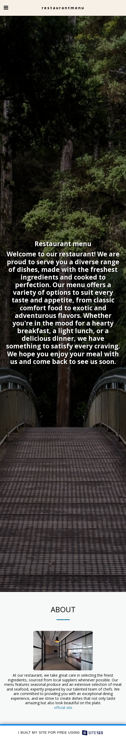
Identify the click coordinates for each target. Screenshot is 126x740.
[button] (5, 7)
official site (63, 710)
